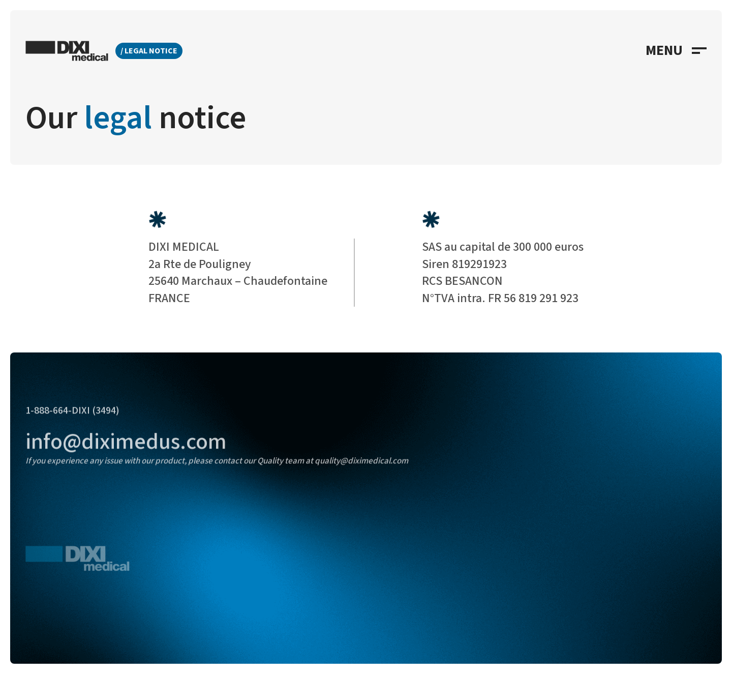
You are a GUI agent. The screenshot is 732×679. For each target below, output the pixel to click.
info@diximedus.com (126, 451)
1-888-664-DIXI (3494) (72, 420)
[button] (676, 51)
